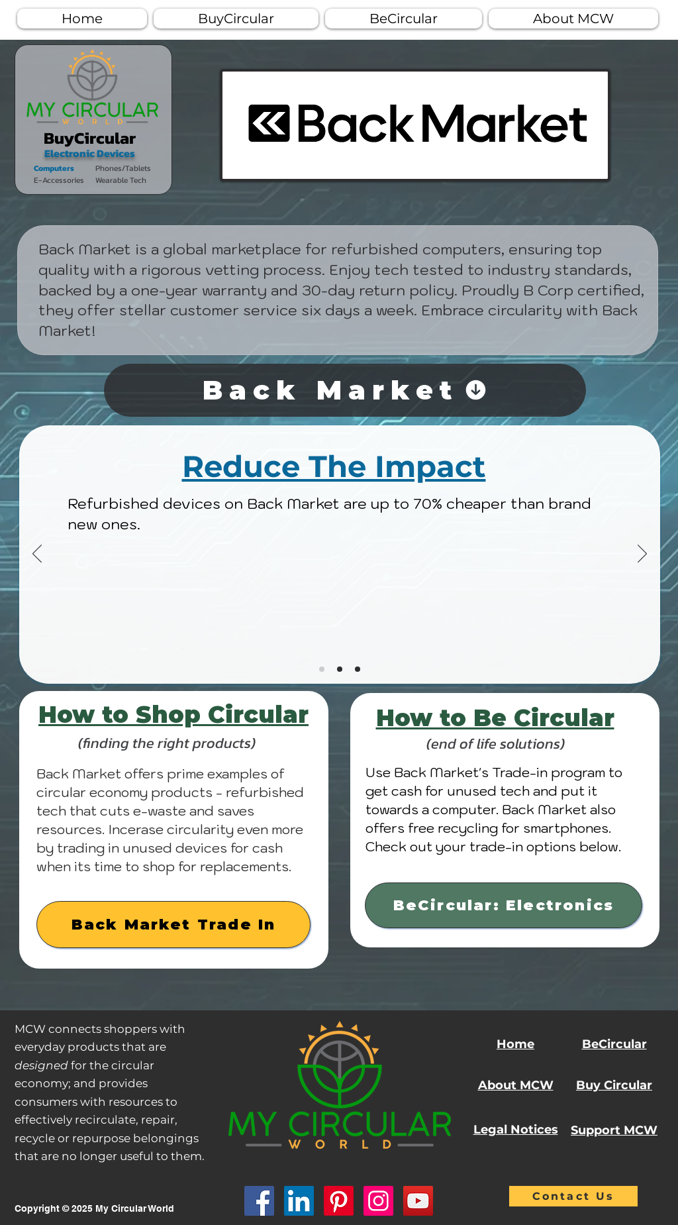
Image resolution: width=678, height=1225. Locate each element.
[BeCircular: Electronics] (503, 905)
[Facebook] (259, 1201)
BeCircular (614, 1044)
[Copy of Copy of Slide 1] (357, 669)
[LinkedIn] (299, 1201)
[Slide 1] (321, 669)
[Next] (642, 554)
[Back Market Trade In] (173, 924)
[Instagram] (378, 1201)
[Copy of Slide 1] (339, 669)
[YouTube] (418, 1201)
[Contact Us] (573, 1196)
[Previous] (37, 554)
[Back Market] (345, 390)
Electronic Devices (89, 153)
